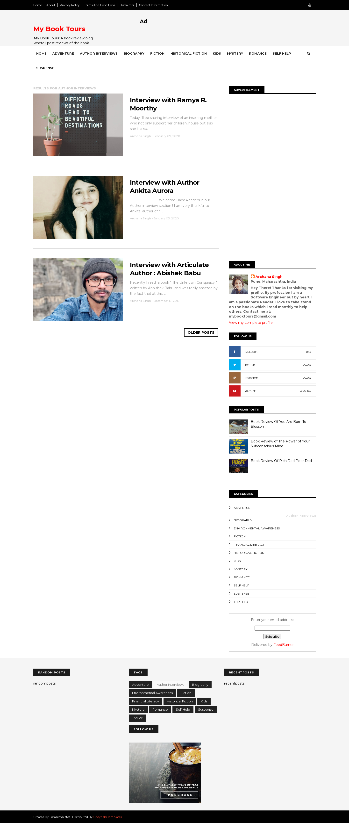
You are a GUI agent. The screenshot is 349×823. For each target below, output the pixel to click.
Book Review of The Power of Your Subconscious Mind (280, 443)
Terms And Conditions (99, 5)
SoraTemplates (60, 817)
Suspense (45, 68)
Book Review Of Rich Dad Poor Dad (281, 461)
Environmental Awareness (257, 528)
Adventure (63, 53)
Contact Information (153, 5)
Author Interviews (99, 53)
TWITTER (250, 365)
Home (37, 5)
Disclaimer (127, 5)
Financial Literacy (249, 544)
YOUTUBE (250, 391)
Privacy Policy (70, 5)
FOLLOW (306, 364)
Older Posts (201, 332)
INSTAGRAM (251, 378)
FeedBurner (283, 645)
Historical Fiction (189, 53)
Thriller (241, 602)
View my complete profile (251, 322)
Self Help (282, 53)
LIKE (308, 351)
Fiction (157, 53)
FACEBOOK (251, 352)
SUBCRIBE (305, 391)
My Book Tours (59, 29)
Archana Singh (269, 276)
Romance (258, 53)
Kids (217, 53)
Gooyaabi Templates (107, 817)
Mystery (235, 53)
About (50, 5)
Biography (134, 53)
